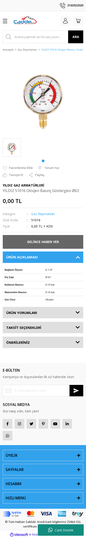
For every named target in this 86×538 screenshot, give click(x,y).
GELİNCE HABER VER (43, 242)
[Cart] (78, 21)
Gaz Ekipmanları (43, 214)
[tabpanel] (11, 147)
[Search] (43, 36)
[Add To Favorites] (18, 168)
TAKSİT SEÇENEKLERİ (23, 327)
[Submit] (76, 390)
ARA (75, 37)
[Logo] (25, 20)
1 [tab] (43, 161)
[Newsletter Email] (43, 390)
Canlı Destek (60, 530)
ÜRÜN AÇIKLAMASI (22, 257)
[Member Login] (65, 21)
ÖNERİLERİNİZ (18, 342)
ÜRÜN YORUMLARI (21, 312)
